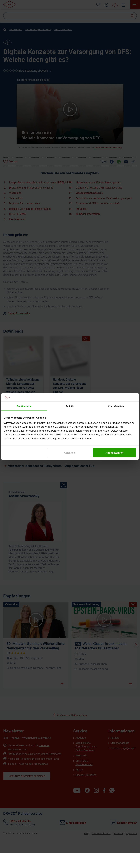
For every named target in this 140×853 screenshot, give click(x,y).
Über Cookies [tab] (116, 406)
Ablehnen (69, 452)
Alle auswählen (114, 452)
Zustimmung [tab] (24, 406)
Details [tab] (70, 406)
